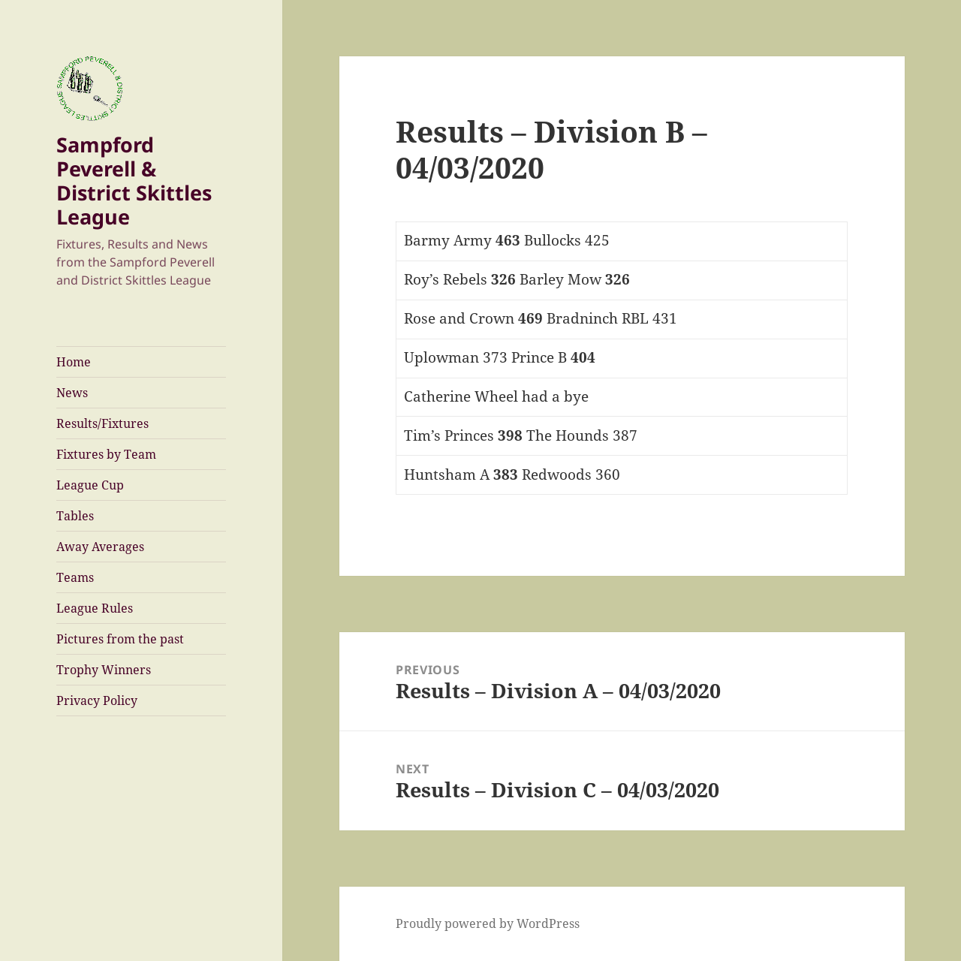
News (72, 392)
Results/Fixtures (102, 423)
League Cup (90, 485)
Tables (75, 516)
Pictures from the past (120, 639)
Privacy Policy (96, 700)
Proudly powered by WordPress (488, 923)
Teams (75, 577)
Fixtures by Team (106, 454)
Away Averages (100, 546)
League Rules (94, 608)
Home (73, 362)
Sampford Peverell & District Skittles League (134, 180)
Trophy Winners (103, 669)
